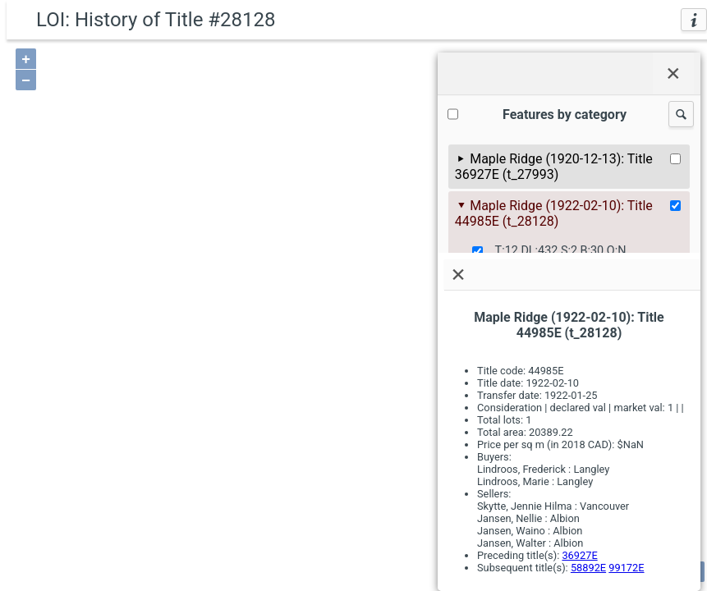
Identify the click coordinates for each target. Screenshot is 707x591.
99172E (626, 567)
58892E (588, 567)
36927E (579, 555)
